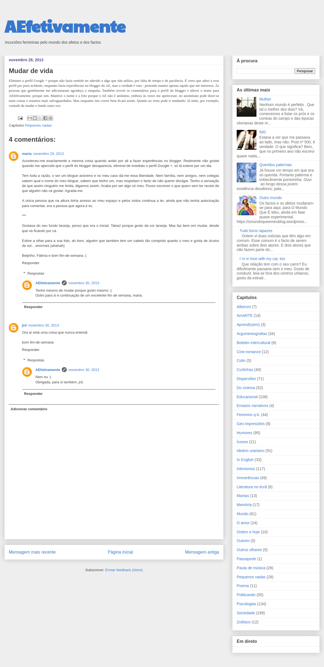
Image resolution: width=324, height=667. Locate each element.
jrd (24, 325)
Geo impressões (251, 424)
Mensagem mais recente (32, 552)
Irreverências (248, 478)
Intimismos (246, 469)
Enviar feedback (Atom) (124, 570)
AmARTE (245, 315)
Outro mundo (270, 198)
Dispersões (246, 378)
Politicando (246, 595)
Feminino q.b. (248, 414)
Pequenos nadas (38, 125)
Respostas (35, 273)
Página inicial (120, 552)
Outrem (243, 540)
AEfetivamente (64, 25)
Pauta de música (251, 568)
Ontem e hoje (248, 532)
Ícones (242, 442)
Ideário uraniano (250, 450)
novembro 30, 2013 (83, 283)
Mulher (265, 99)
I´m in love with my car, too (262, 258)
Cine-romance (249, 352)
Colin (241, 360)
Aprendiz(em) (248, 324)
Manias (243, 495)
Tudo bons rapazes (256, 230)
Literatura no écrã (252, 487)
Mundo (242, 514)
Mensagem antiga (202, 552)
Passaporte (246, 559)
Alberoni (244, 307)
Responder (31, 263)
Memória (244, 505)
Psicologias (246, 604)
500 (262, 132)
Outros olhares (249, 550)
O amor (243, 523)
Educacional (247, 397)
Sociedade (246, 613)
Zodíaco (244, 622)
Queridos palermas (275, 165)
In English (245, 459)
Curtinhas (245, 369)
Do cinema (246, 388)
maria (27, 154)
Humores (244, 433)
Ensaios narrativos (252, 405)
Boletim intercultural (253, 343)
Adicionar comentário (29, 409)
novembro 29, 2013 (48, 154)
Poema (243, 586)
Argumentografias (252, 333)
